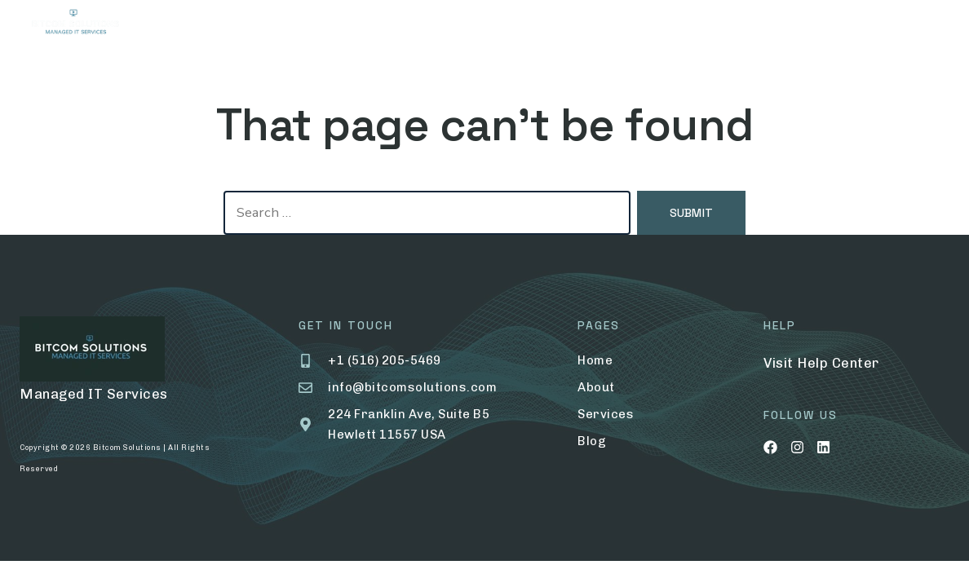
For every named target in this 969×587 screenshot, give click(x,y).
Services (375, 24)
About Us (289, 24)
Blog (559, 24)
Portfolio (475, 25)
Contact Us (639, 24)
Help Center (838, 363)
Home (213, 24)
